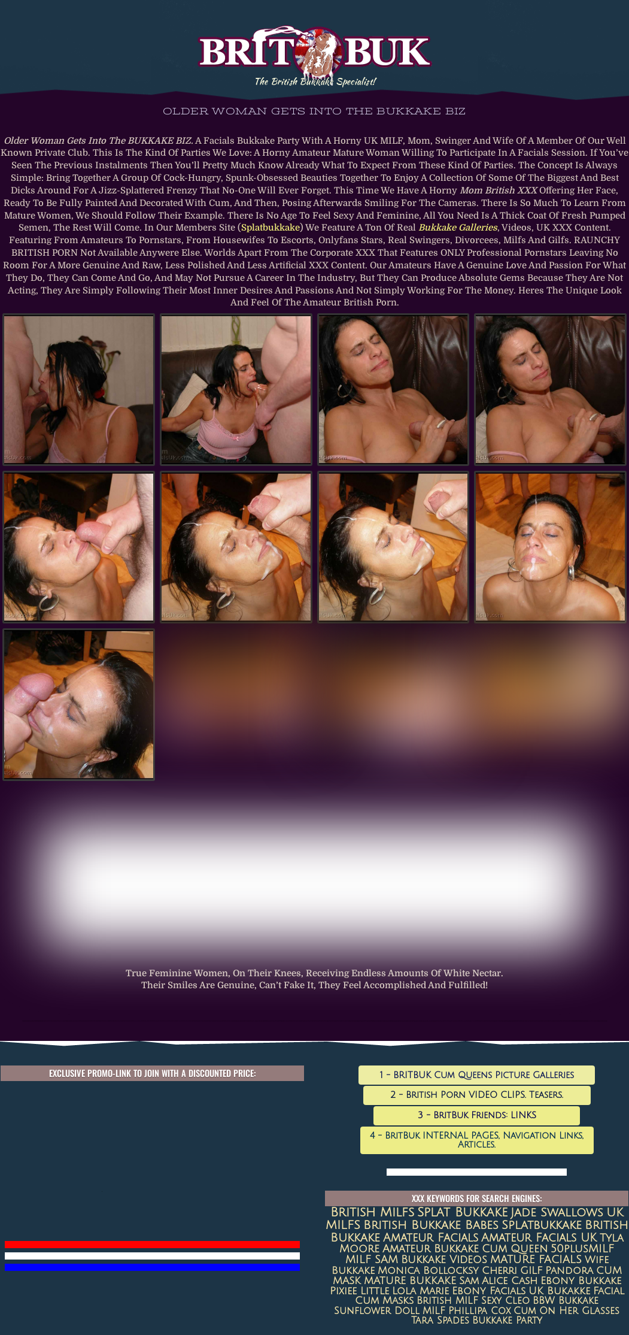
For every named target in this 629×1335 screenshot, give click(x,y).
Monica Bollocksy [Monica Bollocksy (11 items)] (428, 1270)
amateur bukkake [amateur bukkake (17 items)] (430, 1249)
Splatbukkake (270, 228)
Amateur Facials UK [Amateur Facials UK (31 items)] (539, 1237)
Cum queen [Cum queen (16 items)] (515, 1249)
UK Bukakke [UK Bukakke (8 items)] (559, 1291)
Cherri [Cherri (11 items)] (499, 1270)
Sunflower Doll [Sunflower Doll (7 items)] (377, 1311)
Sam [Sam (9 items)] (469, 1281)
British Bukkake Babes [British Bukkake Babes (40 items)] (431, 1225)
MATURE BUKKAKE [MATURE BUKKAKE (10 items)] (410, 1280)
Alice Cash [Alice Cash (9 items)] (509, 1281)
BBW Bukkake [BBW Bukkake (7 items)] (565, 1300)
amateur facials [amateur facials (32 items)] (430, 1237)
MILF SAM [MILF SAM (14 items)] (371, 1260)
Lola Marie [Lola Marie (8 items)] (420, 1291)
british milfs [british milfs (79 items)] (372, 1212)
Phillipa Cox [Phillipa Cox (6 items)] (479, 1311)
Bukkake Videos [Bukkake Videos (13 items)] (444, 1260)
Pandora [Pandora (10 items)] (569, 1270)
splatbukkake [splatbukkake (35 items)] (542, 1225)
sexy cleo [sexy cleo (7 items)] (505, 1300)
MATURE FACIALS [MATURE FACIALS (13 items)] (536, 1260)
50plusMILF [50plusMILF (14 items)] (582, 1249)
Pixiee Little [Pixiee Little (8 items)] (359, 1291)
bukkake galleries (457, 228)
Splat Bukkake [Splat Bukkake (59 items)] (462, 1212)
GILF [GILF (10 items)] (531, 1270)
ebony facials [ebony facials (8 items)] (488, 1291)
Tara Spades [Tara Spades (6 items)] (440, 1320)
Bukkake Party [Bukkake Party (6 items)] (507, 1320)
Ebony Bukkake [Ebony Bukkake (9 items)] (580, 1281)
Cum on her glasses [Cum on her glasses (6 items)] (566, 1311)
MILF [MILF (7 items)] (434, 1311)
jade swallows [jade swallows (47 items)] (557, 1212)
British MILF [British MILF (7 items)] (447, 1300)
